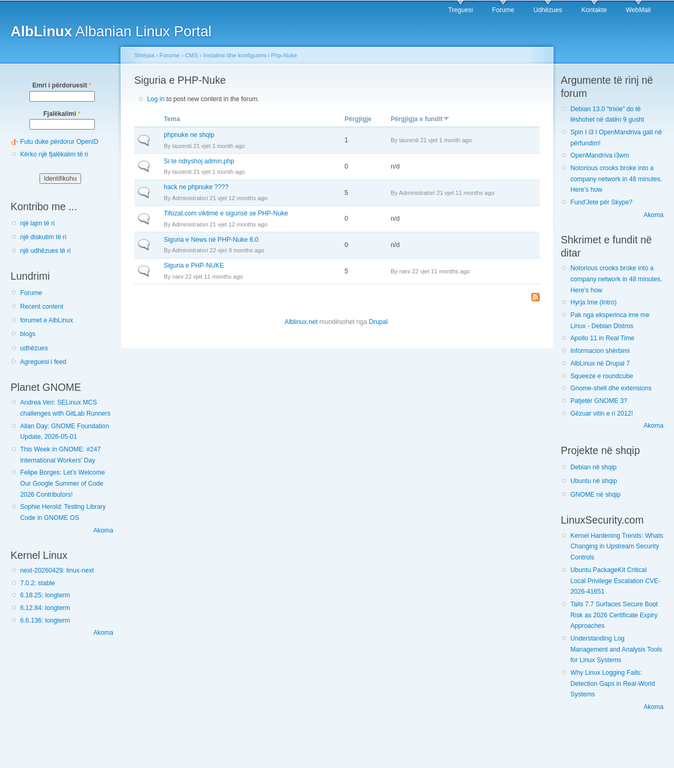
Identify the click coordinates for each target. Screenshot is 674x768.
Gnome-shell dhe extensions (610, 388)
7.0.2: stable (37, 583)
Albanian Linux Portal (111, 31)
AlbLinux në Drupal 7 (600, 363)
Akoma (103, 530)
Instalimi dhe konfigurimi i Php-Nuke (250, 55)
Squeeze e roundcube (601, 376)
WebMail (638, 10)
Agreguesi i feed (43, 362)
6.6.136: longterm (45, 620)
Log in (155, 99)
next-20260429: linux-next (57, 570)
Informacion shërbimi (600, 351)
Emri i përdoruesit (61, 85)
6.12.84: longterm (45, 608)
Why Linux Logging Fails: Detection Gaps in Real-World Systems (612, 683)
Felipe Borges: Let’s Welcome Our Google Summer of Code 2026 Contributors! (62, 483)
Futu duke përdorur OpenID (59, 141)
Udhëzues (547, 10)
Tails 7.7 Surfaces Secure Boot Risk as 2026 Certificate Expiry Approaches (614, 614)
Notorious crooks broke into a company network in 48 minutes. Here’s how (616, 178)
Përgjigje (357, 119)
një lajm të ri (37, 223)
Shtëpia (144, 55)
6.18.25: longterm (45, 595)
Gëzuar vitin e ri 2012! (601, 413)
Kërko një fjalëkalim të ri (54, 154)
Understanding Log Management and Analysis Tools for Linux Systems (616, 649)
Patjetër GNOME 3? (598, 401)
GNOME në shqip (595, 494)
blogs (27, 334)
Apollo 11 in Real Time (602, 338)
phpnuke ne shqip (189, 135)
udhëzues (34, 348)
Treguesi (460, 10)
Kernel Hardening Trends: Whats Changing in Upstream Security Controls (616, 546)
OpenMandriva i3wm (599, 155)
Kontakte (594, 10)
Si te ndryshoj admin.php (199, 161)
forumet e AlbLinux (46, 320)
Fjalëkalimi (61, 113)
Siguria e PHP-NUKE (194, 265)
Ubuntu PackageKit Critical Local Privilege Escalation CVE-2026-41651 (615, 580)
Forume (503, 10)
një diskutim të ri (43, 237)
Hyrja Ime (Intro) (593, 302)
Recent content (41, 306)
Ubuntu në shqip (593, 481)
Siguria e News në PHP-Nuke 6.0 (211, 239)
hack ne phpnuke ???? (196, 187)
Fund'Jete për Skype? (601, 202)
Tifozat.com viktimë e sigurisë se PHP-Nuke (226, 213)
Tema (172, 119)
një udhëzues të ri (45, 250)
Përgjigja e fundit (420, 119)
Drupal (378, 322)
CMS (191, 55)
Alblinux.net (301, 322)
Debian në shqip (593, 467)
